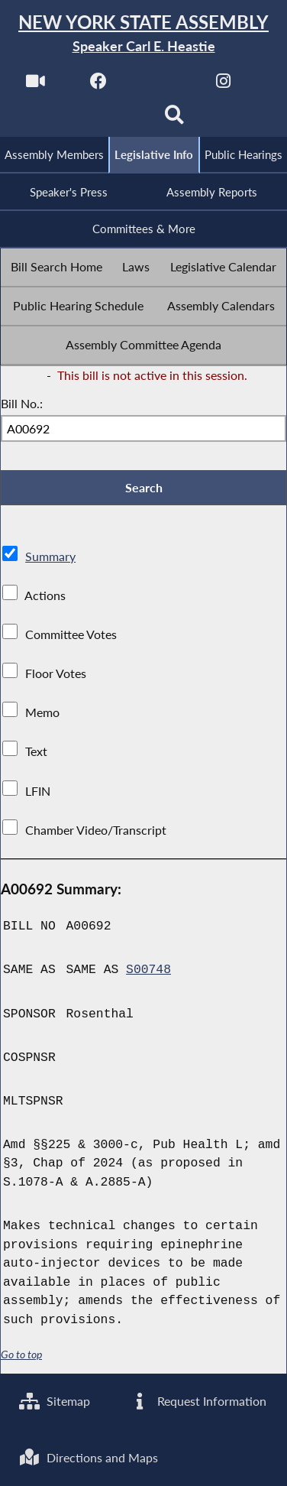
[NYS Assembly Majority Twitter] (161, 85)
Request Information (198, 1401)
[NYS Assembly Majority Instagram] (223, 85)
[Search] (174, 119)
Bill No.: (22, 403)
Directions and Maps (88, 1457)
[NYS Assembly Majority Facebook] (98, 85)
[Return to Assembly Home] (143, 34)
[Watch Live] (35, 85)
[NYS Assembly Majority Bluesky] (112, 119)
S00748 (148, 970)
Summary (50, 556)
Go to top (21, 1354)
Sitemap (54, 1401)
